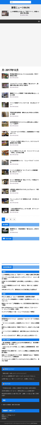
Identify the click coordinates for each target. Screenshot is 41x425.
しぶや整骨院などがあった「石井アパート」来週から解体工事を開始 (24, 12)
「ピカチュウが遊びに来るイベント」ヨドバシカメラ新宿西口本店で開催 (24, 142)
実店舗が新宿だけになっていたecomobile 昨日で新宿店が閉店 (24, 74)
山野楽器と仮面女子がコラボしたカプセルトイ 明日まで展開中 (24, 190)
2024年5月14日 (14, 232)
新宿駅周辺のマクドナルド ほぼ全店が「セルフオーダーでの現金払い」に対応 (20, 319)
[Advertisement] (20, 45)
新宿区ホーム (5, 417)
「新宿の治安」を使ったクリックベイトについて (14, 373)
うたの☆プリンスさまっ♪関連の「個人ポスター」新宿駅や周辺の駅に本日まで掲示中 (24, 84)
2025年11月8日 (25, 15)
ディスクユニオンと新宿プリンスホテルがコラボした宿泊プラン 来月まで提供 (20, 360)
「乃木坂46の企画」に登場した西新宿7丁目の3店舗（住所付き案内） (19, 388)
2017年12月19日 (14, 135)
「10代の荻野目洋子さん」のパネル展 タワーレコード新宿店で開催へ (24, 209)
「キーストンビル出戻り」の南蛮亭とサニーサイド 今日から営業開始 (20, 323)
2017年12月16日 (14, 154)
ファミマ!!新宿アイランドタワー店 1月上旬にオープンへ (24, 103)
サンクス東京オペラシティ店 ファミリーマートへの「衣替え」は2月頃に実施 (24, 151)
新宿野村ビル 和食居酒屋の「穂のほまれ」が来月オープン (24, 229)
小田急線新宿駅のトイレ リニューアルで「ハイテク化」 (24, 161)
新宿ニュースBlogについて (8, 415)
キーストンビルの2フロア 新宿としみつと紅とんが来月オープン (19, 335)
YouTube (7, 384)
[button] (39, 21)
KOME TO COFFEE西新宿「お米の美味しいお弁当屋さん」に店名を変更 (20, 282)
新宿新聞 (4, 418)
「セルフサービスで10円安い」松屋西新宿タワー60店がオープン (24, 132)
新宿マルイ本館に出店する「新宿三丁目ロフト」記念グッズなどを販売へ (20, 328)
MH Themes (34, 423)
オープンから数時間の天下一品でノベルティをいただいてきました (18, 376)
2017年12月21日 (14, 116)
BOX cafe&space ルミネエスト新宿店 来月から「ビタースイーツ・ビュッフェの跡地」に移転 (20, 308)
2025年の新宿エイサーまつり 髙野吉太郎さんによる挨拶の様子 (18, 391)
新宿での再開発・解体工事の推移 (11, 404)
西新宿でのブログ (9, 369)
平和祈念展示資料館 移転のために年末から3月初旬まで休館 (24, 113)
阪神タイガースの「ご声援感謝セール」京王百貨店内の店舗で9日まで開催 (20, 304)
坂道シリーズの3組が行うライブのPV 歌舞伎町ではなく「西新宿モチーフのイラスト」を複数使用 (20, 355)
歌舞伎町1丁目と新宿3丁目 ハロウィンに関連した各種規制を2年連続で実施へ (20, 351)
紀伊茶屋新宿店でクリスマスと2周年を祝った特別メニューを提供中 (24, 123)
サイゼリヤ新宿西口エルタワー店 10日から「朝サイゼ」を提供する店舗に (20, 286)
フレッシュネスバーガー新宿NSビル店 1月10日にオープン (24, 199)
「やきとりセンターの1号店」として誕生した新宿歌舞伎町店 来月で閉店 (20, 347)
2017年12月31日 (14, 77)
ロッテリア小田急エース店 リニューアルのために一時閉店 (18, 312)
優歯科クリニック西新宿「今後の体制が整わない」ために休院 (24, 94)
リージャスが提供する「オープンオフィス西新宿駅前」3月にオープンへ (24, 171)
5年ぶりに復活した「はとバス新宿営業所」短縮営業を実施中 (18, 297)
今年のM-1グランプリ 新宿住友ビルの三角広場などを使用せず (19, 289)
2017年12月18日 (14, 145)
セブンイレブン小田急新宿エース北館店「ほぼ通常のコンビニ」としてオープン (20, 300)
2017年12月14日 (14, 202)
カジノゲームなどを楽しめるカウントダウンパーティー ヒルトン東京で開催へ (20, 278)
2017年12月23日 (14, 106)
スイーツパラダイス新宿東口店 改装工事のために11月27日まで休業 (20, 332)
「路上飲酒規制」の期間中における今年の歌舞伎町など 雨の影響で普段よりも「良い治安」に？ (20, 343)
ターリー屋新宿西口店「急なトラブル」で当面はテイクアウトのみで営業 (24, 180)
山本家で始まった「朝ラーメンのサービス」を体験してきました (18, 379)
